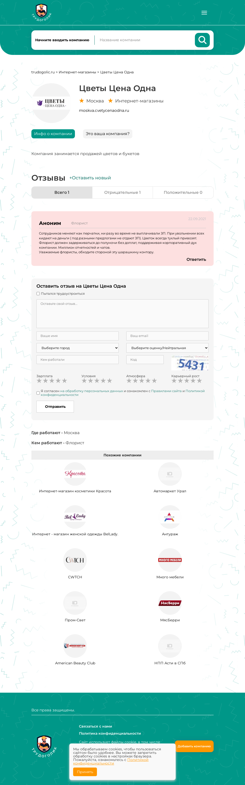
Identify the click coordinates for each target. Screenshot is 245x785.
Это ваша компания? (108, 134)
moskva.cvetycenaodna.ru (104, 110)
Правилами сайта (166, 391)
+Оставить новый (90, 178)
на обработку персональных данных (91, 391)
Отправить (55, 407)
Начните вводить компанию (62, 40)
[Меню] (204, 12)
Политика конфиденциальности (110, 733)
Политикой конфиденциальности (111, 761)
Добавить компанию (194, 746)
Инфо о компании (53, 134)
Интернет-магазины (77, 72)
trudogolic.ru (43, 72)
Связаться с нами (95, 726)
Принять (85, 772)
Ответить (196, 259)
